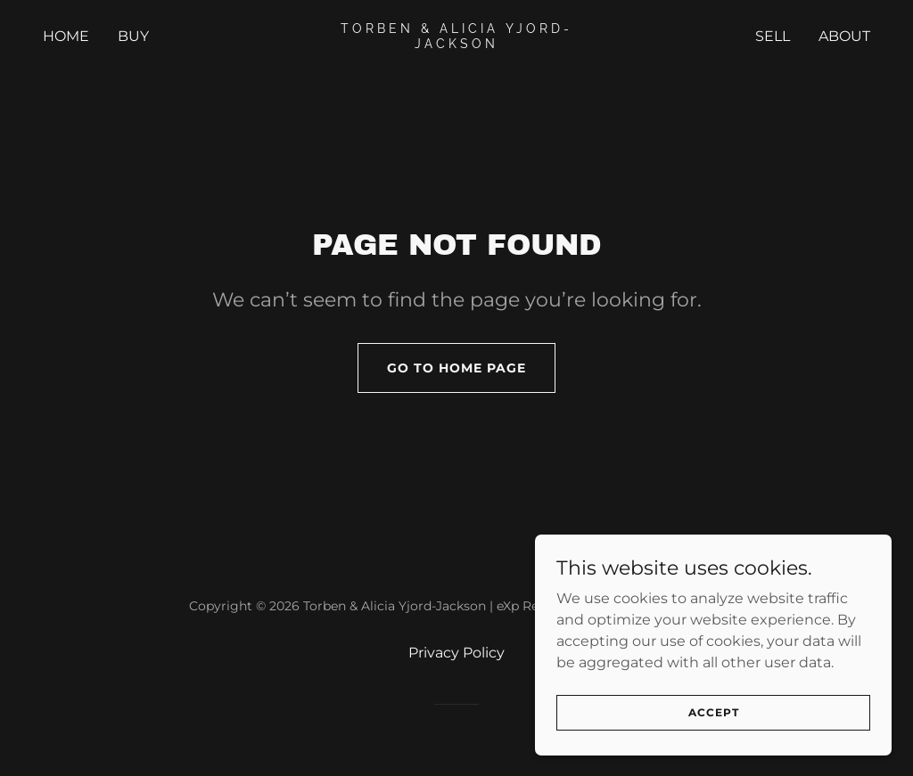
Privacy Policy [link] (456, 652)
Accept (713, 712)
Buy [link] (133, 36)
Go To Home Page (456, 368)
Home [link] (66, 36)
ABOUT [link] (844, 36)
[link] (456, 43)
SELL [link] (772, 36)
